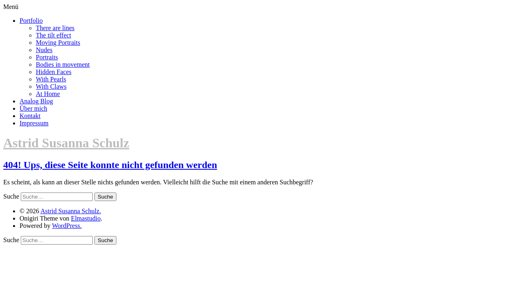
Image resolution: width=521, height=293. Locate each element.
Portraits (47, 57)
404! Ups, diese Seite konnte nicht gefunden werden (110, 165)
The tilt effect (53, 35)
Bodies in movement (63, 64)
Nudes (44, 49)
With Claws (51, 86)
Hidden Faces (54, 71)
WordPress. (67, 225)
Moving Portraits (58, 42)
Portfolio (31, 20)
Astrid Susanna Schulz (66, 143)
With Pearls (51, 79)
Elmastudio (86, 218)
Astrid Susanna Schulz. (70, 211)
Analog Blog (36, 101)
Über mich (33, 108)
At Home (48, 93)
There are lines (55, 27)
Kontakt (30, 115)
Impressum (34, 123)
